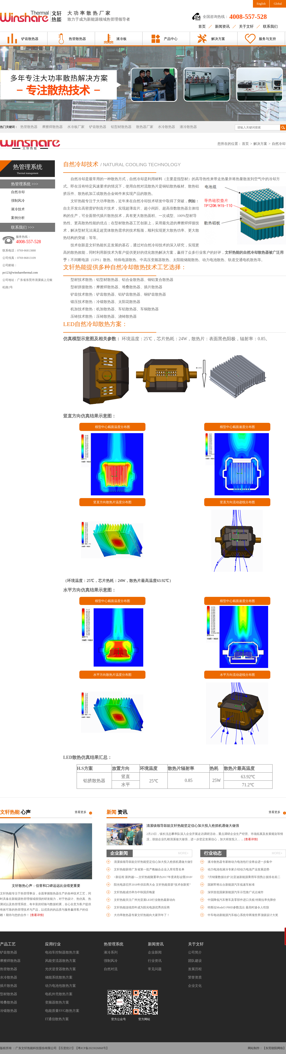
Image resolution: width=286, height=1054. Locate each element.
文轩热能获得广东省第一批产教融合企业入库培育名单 (149, 869)
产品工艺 (8, 944)
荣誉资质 (195, 977)
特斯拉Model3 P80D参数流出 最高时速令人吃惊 (238, 907)
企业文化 (195, 986)
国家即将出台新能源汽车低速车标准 (231, 884)
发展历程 (195, 969)
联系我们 (270, 26)
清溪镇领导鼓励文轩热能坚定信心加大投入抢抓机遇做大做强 (192, 826)
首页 (202, 26)
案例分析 (18, 218)
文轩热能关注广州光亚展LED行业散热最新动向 (144, 900)
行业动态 (243, 853)
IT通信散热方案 (57, 1019)
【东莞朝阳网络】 (274, 1048)
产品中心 (171, 39)
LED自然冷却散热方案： (95, 324)
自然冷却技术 (80, 164)
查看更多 (80, 812)
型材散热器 (8, 994)
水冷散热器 (166, 127)
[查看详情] (37, 915)
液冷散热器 (188, 127)
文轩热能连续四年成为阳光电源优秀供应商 (142, 907)
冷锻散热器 (8, 1011)
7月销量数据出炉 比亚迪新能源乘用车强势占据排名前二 (244, 877)
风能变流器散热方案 (60, 961)
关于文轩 (246, 26)
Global (278, 3)
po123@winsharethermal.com (20, 272)
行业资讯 (155, 961)
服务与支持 (267, 39)
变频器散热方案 (57, 1002)
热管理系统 (113, 944)
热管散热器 (77, 39)
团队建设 (195, 961)
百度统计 (66, 1048)
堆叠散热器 (8, 1002)
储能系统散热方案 (58, 977)
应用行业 (53, 944)
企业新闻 (149, 853)
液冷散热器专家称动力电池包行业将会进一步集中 (240, 862)
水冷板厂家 (75, 127)
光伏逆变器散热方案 (60, 969)
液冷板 (121, 39)
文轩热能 (15, 812)
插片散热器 (8, 986)
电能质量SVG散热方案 (62, 1011)
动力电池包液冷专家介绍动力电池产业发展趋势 (238, 869)
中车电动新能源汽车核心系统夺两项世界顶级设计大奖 (243, 915)
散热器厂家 (144, 127)
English (261, 3)
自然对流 (111, 969)
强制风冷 (18, 200)
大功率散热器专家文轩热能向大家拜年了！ (142, 915)
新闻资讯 (222, 26)
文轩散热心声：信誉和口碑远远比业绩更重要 (46, 886)
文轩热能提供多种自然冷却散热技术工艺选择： (125, 267)
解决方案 (218, 39)
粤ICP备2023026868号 (92, 1048)
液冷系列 (111, 952)
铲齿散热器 (29, 39)
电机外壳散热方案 (58, 994)
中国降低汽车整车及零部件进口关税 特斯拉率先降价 (242, 900)
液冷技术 (18, 209)
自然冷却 (279, 144)
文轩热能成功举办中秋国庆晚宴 (134, 892)
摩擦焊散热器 (52, 127)
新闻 (117, 812)
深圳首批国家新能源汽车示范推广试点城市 (235, 892)
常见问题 (155, 969)
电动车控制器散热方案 (62, 952)
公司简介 (195, 952)
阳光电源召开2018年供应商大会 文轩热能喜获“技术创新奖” (152, 884)
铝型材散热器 (121, 127)
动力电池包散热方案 (60, 986)
